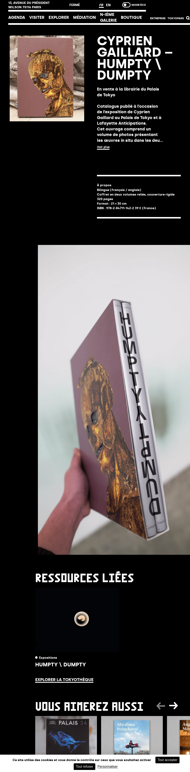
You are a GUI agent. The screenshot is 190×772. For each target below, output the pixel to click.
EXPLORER (59, 17)
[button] (188, 18)
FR (101, 5)
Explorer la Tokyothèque (64, 679)
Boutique (131, 17)
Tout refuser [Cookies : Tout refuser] (84, 766)
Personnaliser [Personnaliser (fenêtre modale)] (108, 766)
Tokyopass (176, 18)
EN (108, 5)
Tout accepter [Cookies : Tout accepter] (167, 760)
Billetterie (170, 6)
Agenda (16, 17)
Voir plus (103, 147)
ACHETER (113, 158)
